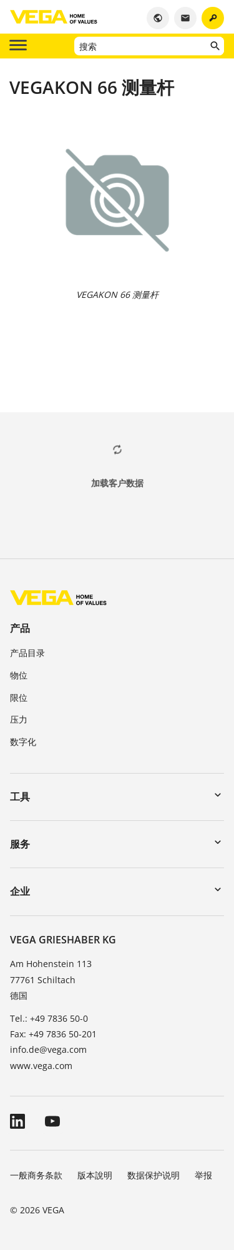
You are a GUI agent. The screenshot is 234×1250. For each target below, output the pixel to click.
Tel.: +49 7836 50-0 (49, 1018)
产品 (20, 628)
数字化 (23, 742)
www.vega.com (41, 1066)
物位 (18, 675)
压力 (18, 719)
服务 (20, 844)
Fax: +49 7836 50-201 (53, 1034)
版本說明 (94, 1175)
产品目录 (27, 653)
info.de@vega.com (48, 1049)
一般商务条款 (36, 1175)
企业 (20, 891)
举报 (203, 1175)
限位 (18, 697)
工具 (20, 796)
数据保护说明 (153, 1175)
